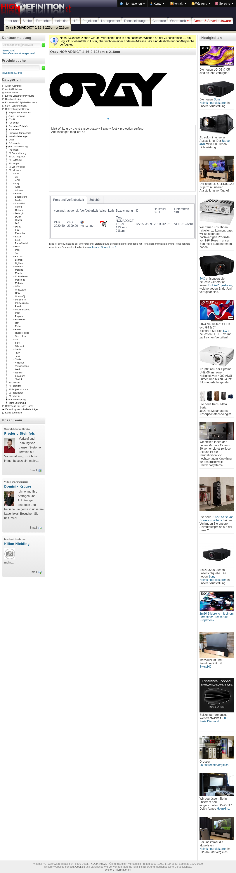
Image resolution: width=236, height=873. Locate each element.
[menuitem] (132, 3)
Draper (18, 220)
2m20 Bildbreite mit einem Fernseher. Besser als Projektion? (216, 617)
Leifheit (18, 259)
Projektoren (17, 393)
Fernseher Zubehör (18, 126)
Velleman (19, 362)
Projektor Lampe (20, 389)
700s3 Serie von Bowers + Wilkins (216, 518)
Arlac (17, 186)
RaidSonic (20, 319)
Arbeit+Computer (13, 86)
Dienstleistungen (136, 21)
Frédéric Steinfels (19, 433)
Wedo (18, 369)
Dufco (18, 223)
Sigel (17, 342)
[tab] (68, 200)
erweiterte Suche (12, 72)
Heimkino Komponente (19, 133)
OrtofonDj (20, 296)
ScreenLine (21, 336)
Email (33, 470)
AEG (17, 180)
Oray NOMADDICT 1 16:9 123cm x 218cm (37, 27)
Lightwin (19, 263)
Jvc (16, 253)
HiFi (75, 21)
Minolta (18, 273)
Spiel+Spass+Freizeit (16, 106)
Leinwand (16, 170)
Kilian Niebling (17, 544)
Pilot (17, 313)
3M (16, 176)
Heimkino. (223, 808)
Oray (17, 293)
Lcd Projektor (18, 167)
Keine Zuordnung (17, 403)
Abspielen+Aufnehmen (19, 112)
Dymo (18, 226)
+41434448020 (98, 863)
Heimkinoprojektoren (213, 848)
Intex (17, 249)
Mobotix (19, 283)
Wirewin (19, 372)
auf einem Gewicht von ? (103, 247)
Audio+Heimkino (13, 89)
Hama (18, 246)
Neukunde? (8, 50)
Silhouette (20, 346)
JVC (202, 278)
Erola (17, 240)
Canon (18, 206)
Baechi (18, 193)
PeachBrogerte (22, 309)
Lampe (15, 163)
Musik (11, 139)
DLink (18, 216)
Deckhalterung (19, 153)
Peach (18, 306)
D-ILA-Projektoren (220, 285)
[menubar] (176, 3)
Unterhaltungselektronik (17, 109)
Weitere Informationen (118, 869)
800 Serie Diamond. (213, 720)
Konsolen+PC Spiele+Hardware (21, 102)
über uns (12, 21)
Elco (17, 230)
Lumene (19, 266)
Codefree (159, 21)
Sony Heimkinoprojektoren (213, 101)
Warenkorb (180, 21)
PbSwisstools (22, 303)
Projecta (19, 316)
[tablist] (122, 217)
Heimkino (61, 21)
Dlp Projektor (18, 156)
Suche (27, 21)
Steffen (18, 349)
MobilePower (21, 276)
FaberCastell (21, 243)
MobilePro (20, 279)
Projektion (89, 21)
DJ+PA (11, 119)
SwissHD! (205, 666)
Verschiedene (22, 366)
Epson (18, 236)
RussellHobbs (22, 332)
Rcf (16, 322)
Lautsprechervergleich (213, 764)
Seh (17, 339)
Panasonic (20, 299)
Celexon (19, 210)
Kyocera (19, 256)
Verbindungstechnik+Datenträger (21, 409)
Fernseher (43, 21)
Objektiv (16, 382)
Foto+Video (14, 129)
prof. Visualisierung (18, 146)
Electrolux (20, 233)
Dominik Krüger (17, 486)
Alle (17, 173)
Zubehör (16, 396)
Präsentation (14, 143)
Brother (18, 200)
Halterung (17, 160)
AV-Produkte (11, 92)
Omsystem (20, 289)
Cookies (80, 866)
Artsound (19, 190)
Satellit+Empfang (17, 399)
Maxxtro (19, 269)
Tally (17, 352)
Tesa (17, 356)
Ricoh (18, 329)
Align (17, 183)
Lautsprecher (110, 21)
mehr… (34, 460)
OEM (17, 286)
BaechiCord (21, 196)
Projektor (16, 386)
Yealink (18, 379)
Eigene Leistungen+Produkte (19, 96)
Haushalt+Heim (13, 99)
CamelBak (20, 203)
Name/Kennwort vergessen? (18, 53)
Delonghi (19, 213)
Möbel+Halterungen (18, 136)
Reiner (18, 326)
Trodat (18, 359)
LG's (226, 330)
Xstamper (20, 376)
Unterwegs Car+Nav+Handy (19, 406)
